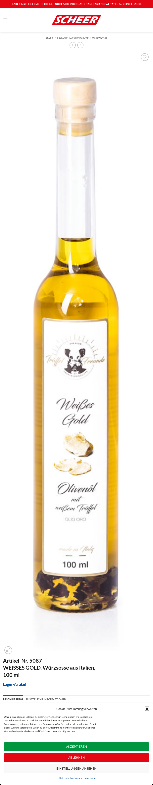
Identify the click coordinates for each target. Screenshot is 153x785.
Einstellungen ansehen (76, 768)
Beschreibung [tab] (13, 699)
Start (49, 38)
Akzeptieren (76, 746)
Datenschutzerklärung (70, 777)
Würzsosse (100, 38)
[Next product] (73, 45)
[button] (147, 709)
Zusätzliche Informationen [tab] (46, 699)
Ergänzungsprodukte (73, 38)
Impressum (90, 777)
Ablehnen (76, 757)
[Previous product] (80, 45)
